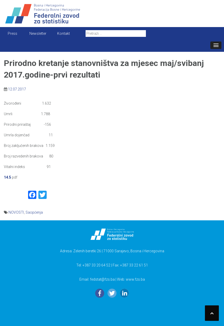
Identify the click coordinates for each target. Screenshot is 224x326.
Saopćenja (34, 212)
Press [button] (12, 33)
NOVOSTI (16, 212)
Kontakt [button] (63, 33)
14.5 (7, 177)
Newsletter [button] (37, 33)
